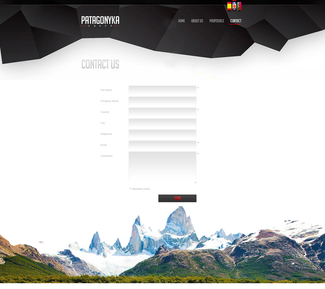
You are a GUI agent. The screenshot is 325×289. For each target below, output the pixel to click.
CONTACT (235, 21)
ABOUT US (197, 21)
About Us (182, 272)
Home (170, 272)
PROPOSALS (217, 21)
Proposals (196, 272)
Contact (209, 272)
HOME (181, 21)
